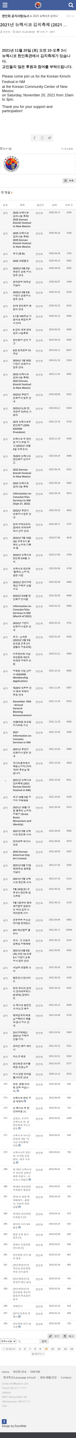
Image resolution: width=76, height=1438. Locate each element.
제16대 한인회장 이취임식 (22, 1215)
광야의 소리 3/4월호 (21, 1225)
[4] (24, 1111)
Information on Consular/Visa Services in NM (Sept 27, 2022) (22, 498)
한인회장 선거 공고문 (22, 1325)
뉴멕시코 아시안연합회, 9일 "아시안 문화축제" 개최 (21, 1140)
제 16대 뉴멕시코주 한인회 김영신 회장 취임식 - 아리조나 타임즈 (22, 1174)
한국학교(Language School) (19, 1377)
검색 (44, 1341)
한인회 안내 (19, 1372)
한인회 (6, 32)
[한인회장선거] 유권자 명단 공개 (22, 1280)
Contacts (66, 1377)
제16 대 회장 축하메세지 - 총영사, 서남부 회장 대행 (21, 1202)
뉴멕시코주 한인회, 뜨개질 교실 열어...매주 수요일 (21, 1157)
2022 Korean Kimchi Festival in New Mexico (22, 473)
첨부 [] (5, 148)
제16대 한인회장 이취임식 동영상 (22, 1188)
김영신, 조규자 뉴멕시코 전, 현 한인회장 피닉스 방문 (21, 1123)
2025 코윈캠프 (21, 261)
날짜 (54, 205)
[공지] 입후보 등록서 (21, 1315)
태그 (68, 1336)
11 (52, 1349)
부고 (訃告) (19, 253)
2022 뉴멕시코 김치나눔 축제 (21, 484)
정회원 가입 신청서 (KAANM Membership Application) (22, 676)
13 (65, 1349)
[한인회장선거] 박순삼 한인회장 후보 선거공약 (21, 1268)
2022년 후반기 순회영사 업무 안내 (22, 514)
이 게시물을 (67, 148)
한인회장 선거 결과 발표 (22, 1256)
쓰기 (53, 1336)
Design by (14, 1426)
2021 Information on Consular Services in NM (22, 737)
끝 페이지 (38, 1354)
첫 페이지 (9, 1349)
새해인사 (18, 1306)
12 (59, 1349)
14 (71, 1349)
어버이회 (35, 1372)
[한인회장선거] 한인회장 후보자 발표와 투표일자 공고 (21, 1294)
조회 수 (69, 205)
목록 (68, 180)
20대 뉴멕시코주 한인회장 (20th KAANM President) (22, 427)
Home (5, 1372)
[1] (24, 1217)
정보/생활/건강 (48, 1377)
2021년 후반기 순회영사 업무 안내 (22, 753)
